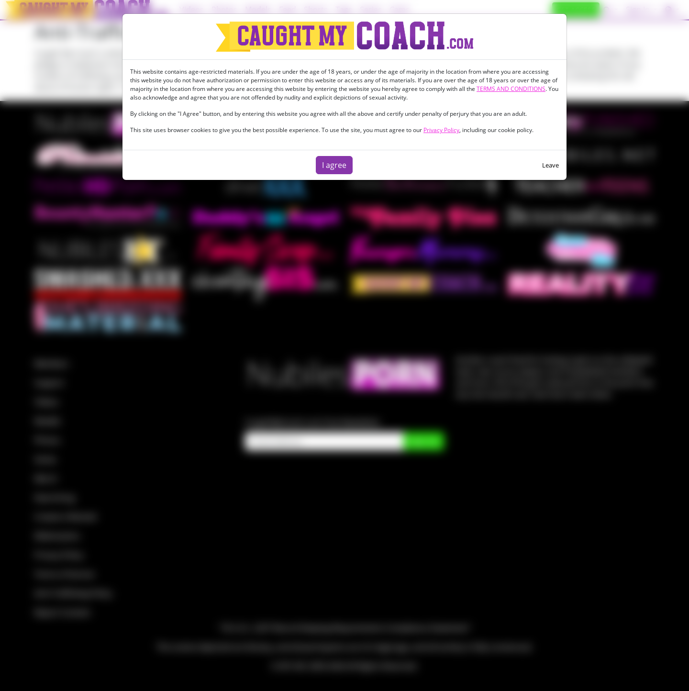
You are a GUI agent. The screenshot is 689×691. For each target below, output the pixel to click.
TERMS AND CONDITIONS (511, 89)
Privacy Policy (441, 130)
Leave (550, 165)
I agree (334, 165)
